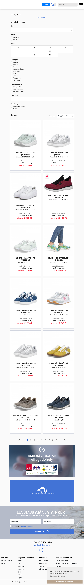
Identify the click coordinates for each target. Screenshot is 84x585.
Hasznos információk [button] (64, 557)
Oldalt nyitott (17, 71)
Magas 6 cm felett (18, 91)
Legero (20, 577)
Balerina (15, 62)
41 (34, 51)
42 (50, 51)
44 (18, 55)
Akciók (19, 15)
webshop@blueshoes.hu (42, 545)
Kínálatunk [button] (43, 557)
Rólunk (3, 563)
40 (18, 51)
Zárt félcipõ (16, 80)
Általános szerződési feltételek (67, 563)
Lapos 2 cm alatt (18, 89)
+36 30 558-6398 (42, 542)
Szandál (15, 76)
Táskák (41, 566)
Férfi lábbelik (43, 560)
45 (34, 55)
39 (65, 47)
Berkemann (21, 566)
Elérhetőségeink (6, 560)
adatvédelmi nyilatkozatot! (27, 526)
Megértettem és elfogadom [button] (64, 581)
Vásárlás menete (62, 560)
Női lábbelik (43, 563)
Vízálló (15, 109)
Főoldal (12, 15)
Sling (14, 74)
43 (65, 51)
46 (50, 55)
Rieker (15, 40)
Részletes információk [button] (57, 576)
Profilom (45, 5)
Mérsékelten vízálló (19, 107)
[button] (42, 18)
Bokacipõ (15, 65)
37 (34, 47)
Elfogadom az (23, 526)
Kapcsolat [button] (4, 557)
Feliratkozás (42, 531)
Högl (19, 572)
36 (18, 47)
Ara (19, 563)
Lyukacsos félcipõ (18, 69)
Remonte (16, 38)
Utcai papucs (17, 78)
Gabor (20, 575)
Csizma (15, 67)
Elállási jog (59, 566)
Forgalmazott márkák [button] (26, 557)
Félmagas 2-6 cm (18, 87)
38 (50, 47)
